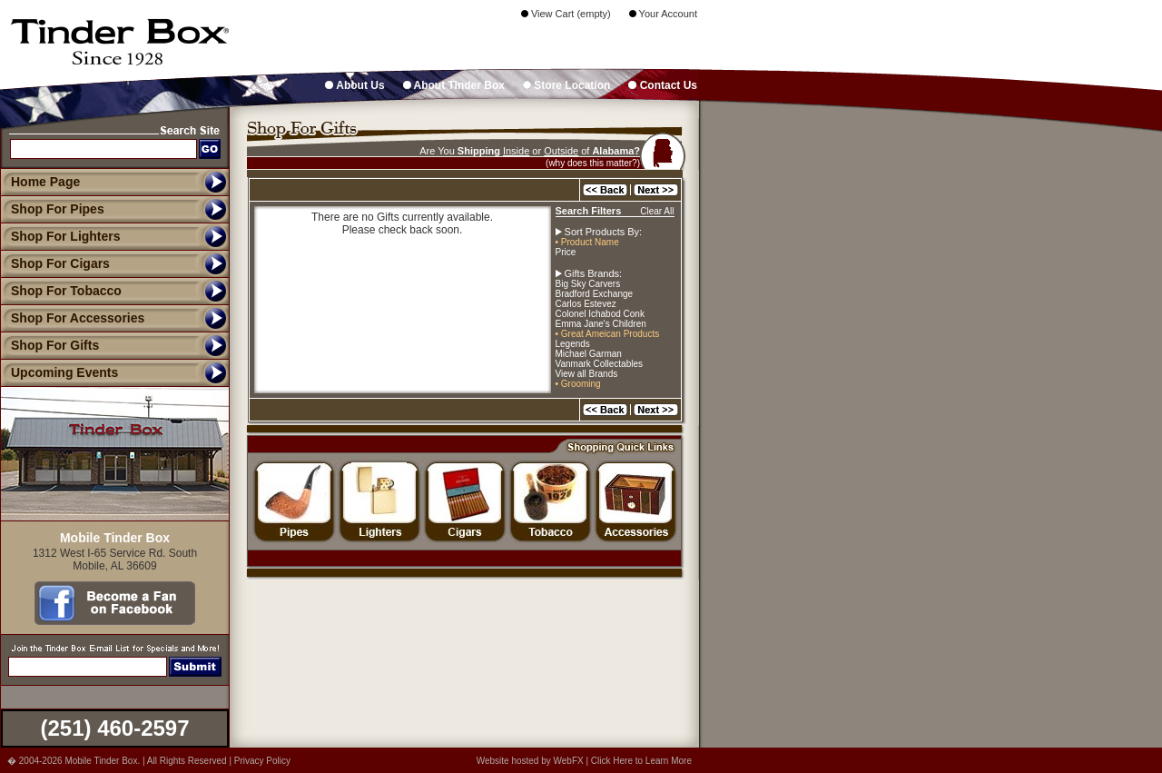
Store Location (566, 85)
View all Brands (587, 374)
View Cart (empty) (566, 13)
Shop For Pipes (52, 209)
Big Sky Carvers (588, 284)
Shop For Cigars (55, 263)
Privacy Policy (262, 761)
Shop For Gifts (49, 345)
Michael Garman (589, 354)
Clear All (657, 211)
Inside (516, 150)
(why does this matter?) (593, 163)
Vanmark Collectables (600, 364)
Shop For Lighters (60, 236)
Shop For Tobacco (61, 290)
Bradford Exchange (595, 294)
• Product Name (587, 242)
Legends (573, 344)
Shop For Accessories (72, 318)
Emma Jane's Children (601, 324)
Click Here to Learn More (641, 761)
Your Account (663, 13)
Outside (561, 150)
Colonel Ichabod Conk (600, 314)
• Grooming (578, 384)
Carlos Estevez (586, 304)
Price (566, 252)
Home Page (45, 181)
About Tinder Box (454, 85)
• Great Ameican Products (608, 334)
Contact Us (662, 85)
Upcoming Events (59, 372)
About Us (354, 85)
